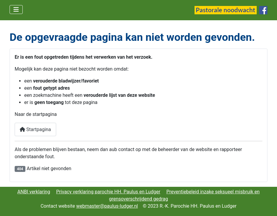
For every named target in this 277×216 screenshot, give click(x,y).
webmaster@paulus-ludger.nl (107, 206)
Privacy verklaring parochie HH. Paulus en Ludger (108, 192)
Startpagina (35, 129)
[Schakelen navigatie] (16, 9)
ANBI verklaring (33, 192)
